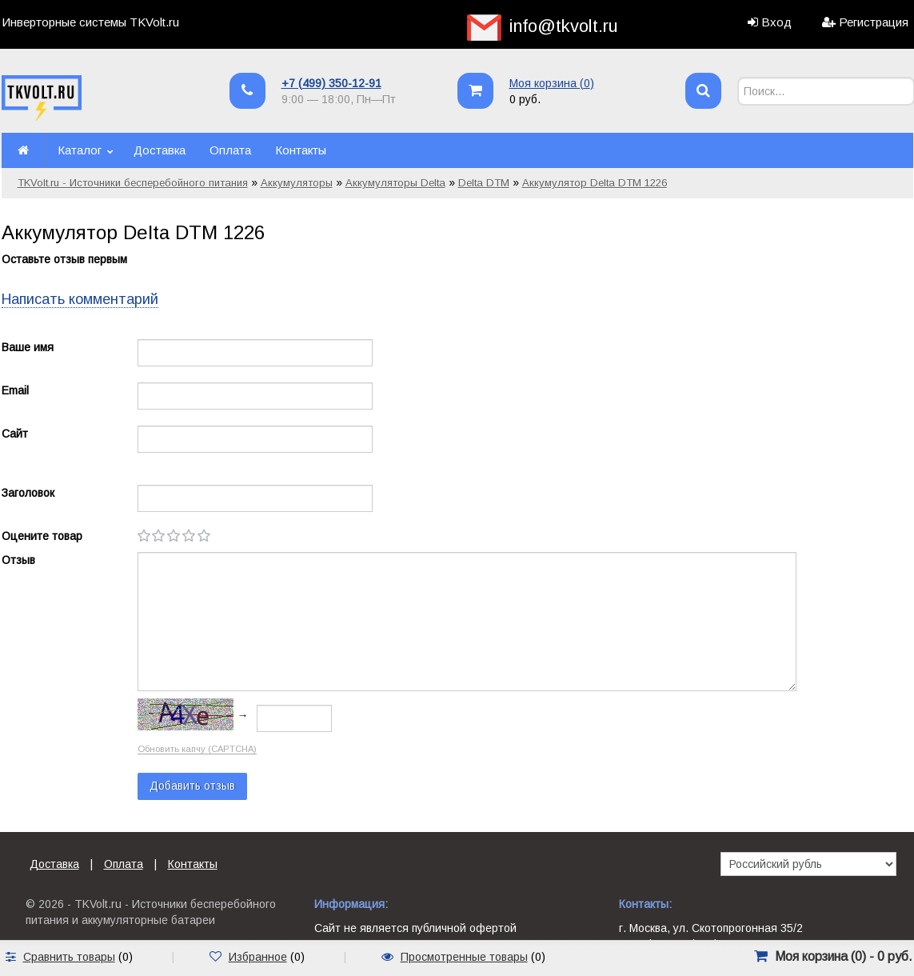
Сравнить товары (69, 956)
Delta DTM (483, 183)
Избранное (258, 956)
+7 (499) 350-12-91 (331, 83)
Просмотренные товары (464, 956)
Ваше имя (28, 347)
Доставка (160, 150)
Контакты (300, 150)
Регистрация (873, 22)
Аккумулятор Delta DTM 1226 (594, 183)
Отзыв (18, 560)
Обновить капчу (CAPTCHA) (197, 749)
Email (15, 390)
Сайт (15, 433)
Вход (776, 22)
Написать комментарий (80, 299)
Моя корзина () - (843, 956)
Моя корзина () (551, 83)
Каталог (80, 150)
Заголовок (28, 492)
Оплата (230, 150)
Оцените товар (42, 536)
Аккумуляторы (297, 183)
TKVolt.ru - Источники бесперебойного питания (133, 183)
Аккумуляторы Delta (395, 183)
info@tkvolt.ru (563, 26)
